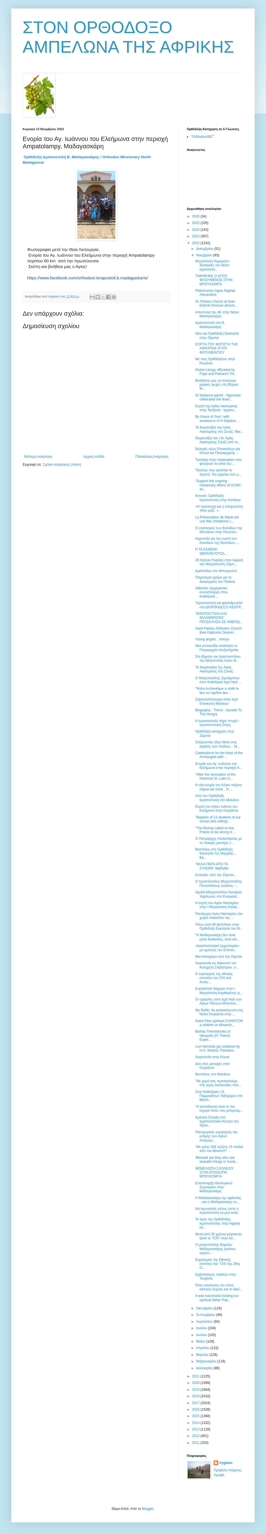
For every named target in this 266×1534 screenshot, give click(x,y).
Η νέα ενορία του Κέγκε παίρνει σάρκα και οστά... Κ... (218, 787)
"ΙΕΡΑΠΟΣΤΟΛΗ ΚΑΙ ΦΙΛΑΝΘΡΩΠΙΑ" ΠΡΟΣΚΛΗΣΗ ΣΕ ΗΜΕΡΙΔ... (219, 618)
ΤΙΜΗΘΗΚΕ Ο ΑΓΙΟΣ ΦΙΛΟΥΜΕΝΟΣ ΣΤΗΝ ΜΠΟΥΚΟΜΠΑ (213, 280)
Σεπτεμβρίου (206, 1315)
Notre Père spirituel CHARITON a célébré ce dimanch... (219, 1023)
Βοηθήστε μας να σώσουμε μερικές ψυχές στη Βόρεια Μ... (216, 385)
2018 (196, 1396)
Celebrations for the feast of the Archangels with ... (219, 755)
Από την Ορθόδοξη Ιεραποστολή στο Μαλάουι (217, 798)
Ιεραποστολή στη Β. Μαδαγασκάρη (210, 325)
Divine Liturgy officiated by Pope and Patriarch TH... (216, 372)
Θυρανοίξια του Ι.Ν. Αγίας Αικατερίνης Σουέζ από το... (218, 440)
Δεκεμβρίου (205, 249)
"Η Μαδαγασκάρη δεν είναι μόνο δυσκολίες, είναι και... (217, 937)
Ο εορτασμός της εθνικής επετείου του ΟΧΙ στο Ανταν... (214, 978)
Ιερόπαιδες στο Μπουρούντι (216, 571)
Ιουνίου (202, 1335)
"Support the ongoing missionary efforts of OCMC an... (218, 485)
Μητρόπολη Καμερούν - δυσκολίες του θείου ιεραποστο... (213, 265)
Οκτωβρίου (205, 1308)
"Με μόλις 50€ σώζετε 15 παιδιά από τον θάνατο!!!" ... (219, 1149)
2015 (196, 1416)
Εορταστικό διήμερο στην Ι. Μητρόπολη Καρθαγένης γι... (219, 991)
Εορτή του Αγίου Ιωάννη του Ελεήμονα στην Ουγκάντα (216, 809)
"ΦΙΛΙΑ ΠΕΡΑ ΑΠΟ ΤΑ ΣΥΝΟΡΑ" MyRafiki (211, 866)
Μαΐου (201, 1341)
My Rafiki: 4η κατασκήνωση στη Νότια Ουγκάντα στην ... (219, 1012)
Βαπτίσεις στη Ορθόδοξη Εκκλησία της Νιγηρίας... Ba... (215, 853)
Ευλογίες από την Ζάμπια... (215, 875)
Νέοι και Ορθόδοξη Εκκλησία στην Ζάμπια (217, 335)
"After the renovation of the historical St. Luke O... (215, 776)
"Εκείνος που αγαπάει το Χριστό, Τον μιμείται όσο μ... (218, 472)
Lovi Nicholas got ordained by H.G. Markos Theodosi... (217, 1048)
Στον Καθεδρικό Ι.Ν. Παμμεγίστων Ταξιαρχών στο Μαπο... (219, 1096)
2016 (196, 1409)
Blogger (147, 1509)
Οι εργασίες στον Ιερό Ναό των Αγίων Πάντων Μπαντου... (218, 1001)
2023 (196, 236)
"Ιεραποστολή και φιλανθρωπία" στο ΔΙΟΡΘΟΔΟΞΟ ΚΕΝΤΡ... (219, 605)
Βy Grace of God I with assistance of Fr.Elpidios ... (217, 419)
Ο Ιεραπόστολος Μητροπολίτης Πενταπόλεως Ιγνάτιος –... (218, 883)
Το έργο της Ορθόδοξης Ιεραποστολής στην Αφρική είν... (217, 1223)
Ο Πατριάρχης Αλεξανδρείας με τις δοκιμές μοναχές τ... (218, 841)
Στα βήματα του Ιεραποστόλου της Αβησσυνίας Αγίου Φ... (218, 658)
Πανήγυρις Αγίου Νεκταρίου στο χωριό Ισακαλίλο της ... (219, 916)
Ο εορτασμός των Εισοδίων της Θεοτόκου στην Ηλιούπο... (218, 530)
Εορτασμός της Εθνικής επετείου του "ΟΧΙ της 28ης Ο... (217, 1264)
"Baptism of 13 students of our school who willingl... (218, 819)
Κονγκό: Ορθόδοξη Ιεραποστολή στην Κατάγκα (218, 498)
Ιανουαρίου (205, 1368)
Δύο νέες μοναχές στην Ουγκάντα (212, 1066)
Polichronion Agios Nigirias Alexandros (215, 293)
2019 (196, 1390)
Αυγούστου (205, 1322)
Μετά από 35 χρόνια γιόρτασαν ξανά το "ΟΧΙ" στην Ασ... (218, 1236)
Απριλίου (203, 1348)
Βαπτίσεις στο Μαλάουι (212, 1074)
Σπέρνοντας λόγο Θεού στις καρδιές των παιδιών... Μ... (217, 744)
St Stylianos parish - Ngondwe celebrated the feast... (218, 397)
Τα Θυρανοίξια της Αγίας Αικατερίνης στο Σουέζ (214, 669)
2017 (196, 1403)
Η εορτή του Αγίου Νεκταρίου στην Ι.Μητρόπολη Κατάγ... (217, 905)
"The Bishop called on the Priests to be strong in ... (215, 830)
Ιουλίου (202, 1328)
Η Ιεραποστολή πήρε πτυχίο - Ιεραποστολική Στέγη (217, 723)
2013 (196, 1429)
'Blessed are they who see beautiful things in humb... (216, 1160)
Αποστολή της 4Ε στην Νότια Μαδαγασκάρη (217, 314)
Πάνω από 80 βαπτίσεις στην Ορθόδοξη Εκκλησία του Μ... (219, 926)
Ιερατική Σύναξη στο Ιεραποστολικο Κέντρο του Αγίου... (217, 1121)
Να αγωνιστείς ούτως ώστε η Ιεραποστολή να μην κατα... (218, 1211)
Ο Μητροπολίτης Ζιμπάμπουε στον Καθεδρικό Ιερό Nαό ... (218, 680)
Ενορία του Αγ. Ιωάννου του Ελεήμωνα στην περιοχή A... (218, 766)
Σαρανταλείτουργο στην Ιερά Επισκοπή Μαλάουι (216, 701)
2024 (196, 230)
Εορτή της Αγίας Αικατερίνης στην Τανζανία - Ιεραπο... (216, 408)
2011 (196, 1443)
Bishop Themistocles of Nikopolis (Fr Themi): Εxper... (213, 1035)
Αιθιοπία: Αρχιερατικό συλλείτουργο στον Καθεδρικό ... (211, 592)
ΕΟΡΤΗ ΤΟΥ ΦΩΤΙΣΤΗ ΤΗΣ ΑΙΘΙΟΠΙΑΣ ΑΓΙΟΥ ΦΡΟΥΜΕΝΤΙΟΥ (216, 348)
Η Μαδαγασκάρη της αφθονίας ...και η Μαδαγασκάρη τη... (218, 1200)
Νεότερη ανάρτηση (38, 457)
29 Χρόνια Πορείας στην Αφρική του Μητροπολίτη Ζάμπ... (219, 562)
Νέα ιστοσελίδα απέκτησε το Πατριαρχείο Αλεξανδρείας (217, 648)
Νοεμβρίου (204, 255)
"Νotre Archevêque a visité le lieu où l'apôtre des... (217, 691)
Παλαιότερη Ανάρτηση (151, 457)
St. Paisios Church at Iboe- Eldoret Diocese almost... (216, 303)
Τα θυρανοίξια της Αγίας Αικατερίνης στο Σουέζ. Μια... (219, 429)
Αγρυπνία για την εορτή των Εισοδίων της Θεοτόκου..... (217, 541)
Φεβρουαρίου (206, 1361)
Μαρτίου (203, 1355)
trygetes (226, 1463)
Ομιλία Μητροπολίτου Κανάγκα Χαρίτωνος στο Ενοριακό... (218, 894)
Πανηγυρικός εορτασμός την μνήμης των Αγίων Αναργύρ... (216, 1136)
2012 (196, 1436)
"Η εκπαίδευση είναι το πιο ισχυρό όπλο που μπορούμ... (219, 1109)
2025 (196, 223)
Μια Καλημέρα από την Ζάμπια (218, 957)
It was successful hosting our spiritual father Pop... (217, 1298)
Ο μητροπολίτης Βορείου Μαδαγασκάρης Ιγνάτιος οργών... (215, 1249)
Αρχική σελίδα (93, 457)
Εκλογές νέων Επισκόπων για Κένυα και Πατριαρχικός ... (217, 451)
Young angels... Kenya (212, 639)
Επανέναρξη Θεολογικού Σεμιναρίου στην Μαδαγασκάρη (213, 1187)
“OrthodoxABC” (202, 137)
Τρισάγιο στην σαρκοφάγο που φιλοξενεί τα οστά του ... (218, 462)
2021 (196, 1376)
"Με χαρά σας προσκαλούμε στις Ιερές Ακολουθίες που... (218, 1083)
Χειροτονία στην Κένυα (212, 1057)
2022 (196, 243)
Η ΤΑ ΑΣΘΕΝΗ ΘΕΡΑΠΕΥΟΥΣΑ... (211, 551)
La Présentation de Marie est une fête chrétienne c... (217, 519)
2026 (196, 216)
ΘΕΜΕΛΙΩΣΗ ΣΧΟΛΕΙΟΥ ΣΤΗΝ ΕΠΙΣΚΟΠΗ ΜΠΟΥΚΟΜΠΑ (214, 1172)
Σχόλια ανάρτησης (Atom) (62, 465)
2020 (196, 1383)
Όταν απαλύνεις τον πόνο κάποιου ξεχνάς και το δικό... (218, 1287)
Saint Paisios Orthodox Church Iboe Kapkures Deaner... (218, 630)
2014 (196, 1423)
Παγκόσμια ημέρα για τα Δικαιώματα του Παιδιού (215, 579)
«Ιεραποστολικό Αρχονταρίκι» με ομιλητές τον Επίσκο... (217, 948)
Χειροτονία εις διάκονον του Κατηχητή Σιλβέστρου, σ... (217, 965)
